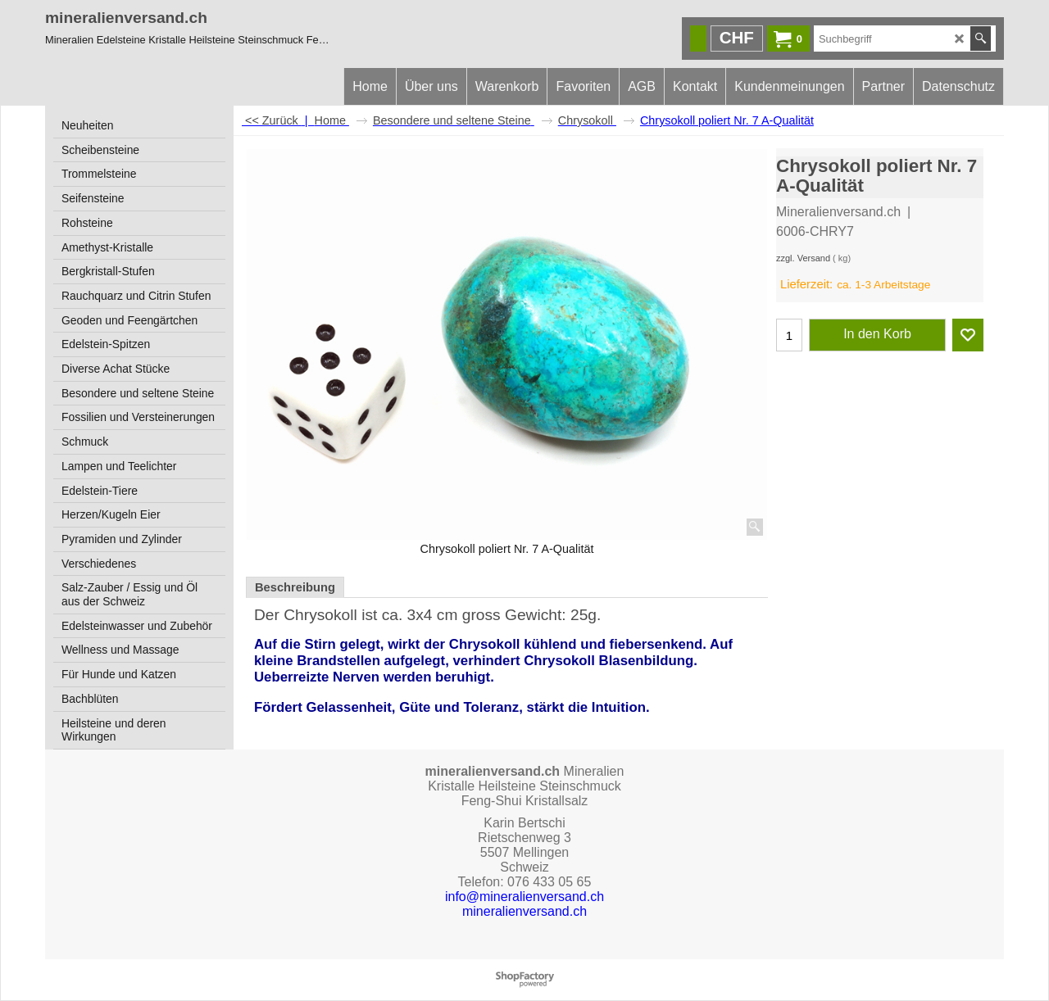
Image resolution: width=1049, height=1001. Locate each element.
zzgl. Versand (803, 258)
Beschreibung (295, 587)
